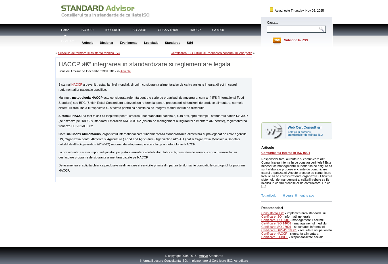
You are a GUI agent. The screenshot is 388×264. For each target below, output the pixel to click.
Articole (87, 42)
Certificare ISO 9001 (275, 220)
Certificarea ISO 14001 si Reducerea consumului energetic (211, 53)
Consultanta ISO (272, 213)
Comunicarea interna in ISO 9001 (285, 152)
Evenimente (128, 42)
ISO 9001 (87, 30)
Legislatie (151, 42)
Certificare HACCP (274, 233)
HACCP (195, 30)
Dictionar (106, 42)
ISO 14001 (112, 30)
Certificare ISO (271, 216)
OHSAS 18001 (168, 30)
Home (65, 30)
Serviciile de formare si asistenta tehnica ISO (89, 53)
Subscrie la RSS (296, 40)
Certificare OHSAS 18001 (279, 230)
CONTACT (68, 41)
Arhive (203, 255)
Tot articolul (269, 195)
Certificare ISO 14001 (276, 223)
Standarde (172, 42)
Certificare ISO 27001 (276, 226)
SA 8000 (218, 30)
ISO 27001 (139, 30)
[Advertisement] (122, 179)
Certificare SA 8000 (274, 237)
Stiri (190, 42)
